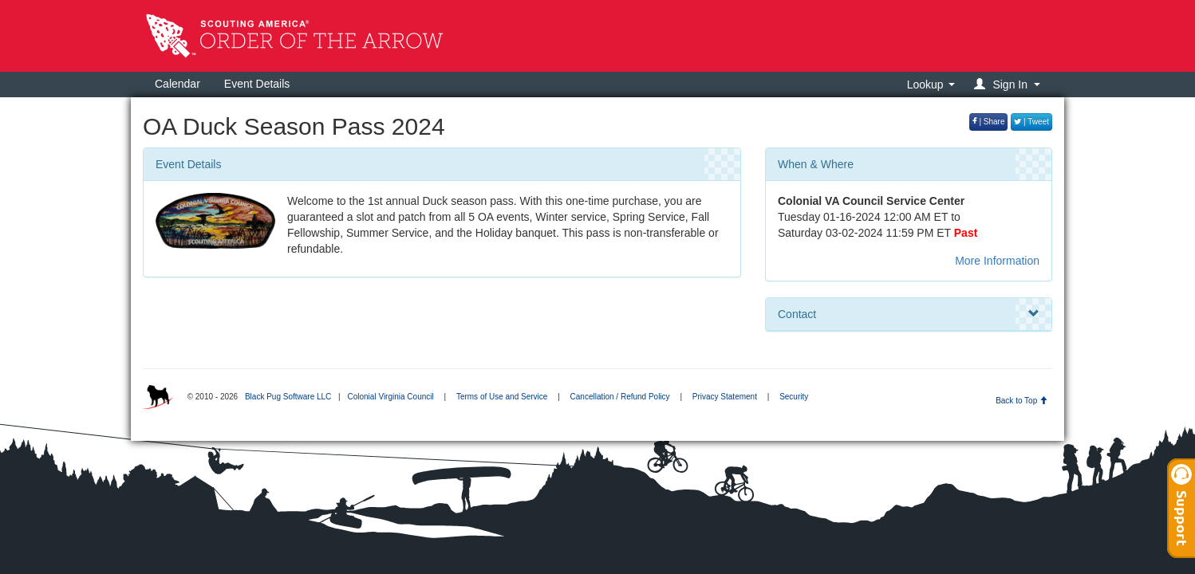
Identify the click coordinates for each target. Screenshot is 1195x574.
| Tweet (1031, 121)
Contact (908, 314)
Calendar (177, 83)
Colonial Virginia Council (390, 396)
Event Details (257, 83)
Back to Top (1021, 400)
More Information (997, 260)
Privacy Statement (724, 396)
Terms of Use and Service (502, 396)
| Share (988, 121)
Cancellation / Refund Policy (620, 396)
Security (793, 396)
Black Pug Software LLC (288, 396)
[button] (1009, 84)
